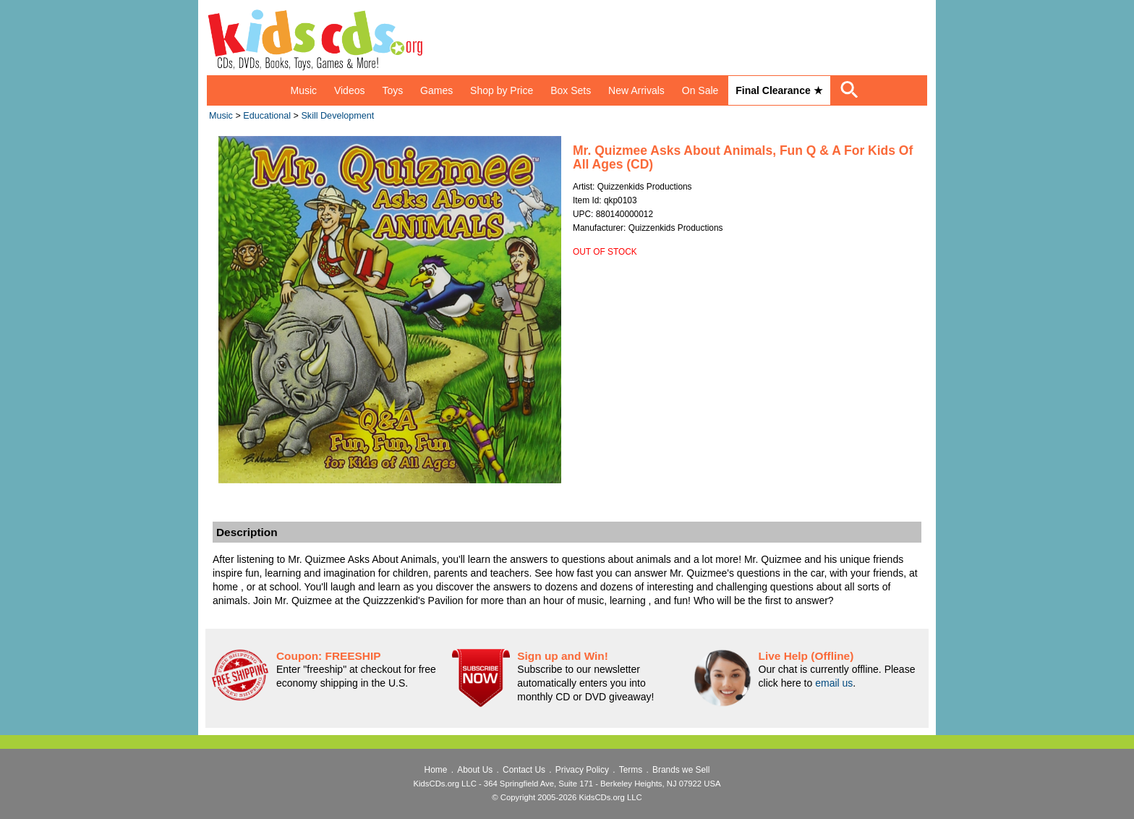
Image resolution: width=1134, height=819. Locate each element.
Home (436, 770)
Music (303, 90)
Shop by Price (501, 90)
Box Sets (570, 90)
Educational (267, 116)
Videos (349, 90)
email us (834, 683)
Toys (392, 90)
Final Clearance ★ (779, 90)
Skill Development (337, 116)
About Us (475, 770)
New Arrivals (636, 90)
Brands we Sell (680, 770)
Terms (630, 770)
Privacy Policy (582, 770)
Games (436, 90)
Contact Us (524, 770)
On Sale (700, 90)
